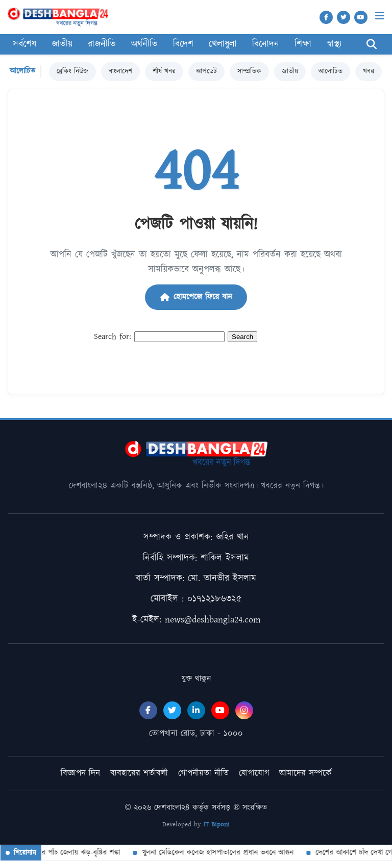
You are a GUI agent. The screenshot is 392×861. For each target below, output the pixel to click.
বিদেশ (183, 44)
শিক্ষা (303, 44)
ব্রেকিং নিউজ (72, 71)
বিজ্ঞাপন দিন (80, 773)
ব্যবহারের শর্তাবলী (139, 773)
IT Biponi (216, 824)
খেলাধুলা (223, 44)
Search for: (112, 337)
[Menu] (379, 16)
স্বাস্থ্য (334, 44)
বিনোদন (265, 44)
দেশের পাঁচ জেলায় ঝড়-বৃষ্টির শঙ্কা (74, 852)
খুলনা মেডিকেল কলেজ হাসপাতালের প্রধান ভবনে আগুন (217, 852)
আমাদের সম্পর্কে (305, 773)
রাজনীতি (102, 44)
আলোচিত (330, 71)
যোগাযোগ (254, 773)
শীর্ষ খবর (164, 71)
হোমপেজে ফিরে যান (196, 297)
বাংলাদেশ (120, 71)
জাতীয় (62, 44)
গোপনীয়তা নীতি (203, 773)
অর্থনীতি (144, 44)
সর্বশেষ (24, 44)
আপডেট (206, 71)
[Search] (371, 44)
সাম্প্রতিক (249, 71)
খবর (368, 71)
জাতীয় (290, 71)
